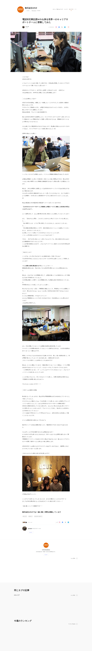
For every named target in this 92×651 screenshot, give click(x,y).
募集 (75, 9)
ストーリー (71, 9)
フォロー (28, 10)
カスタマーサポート (38, 516)
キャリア (25, 516)
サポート (30, 516)
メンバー (66, 9)
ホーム (54, 9)
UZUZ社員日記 (46, 549)
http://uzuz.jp (34, 10)
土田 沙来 (27, 26)
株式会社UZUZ (31, 8)
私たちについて (60, 9)
